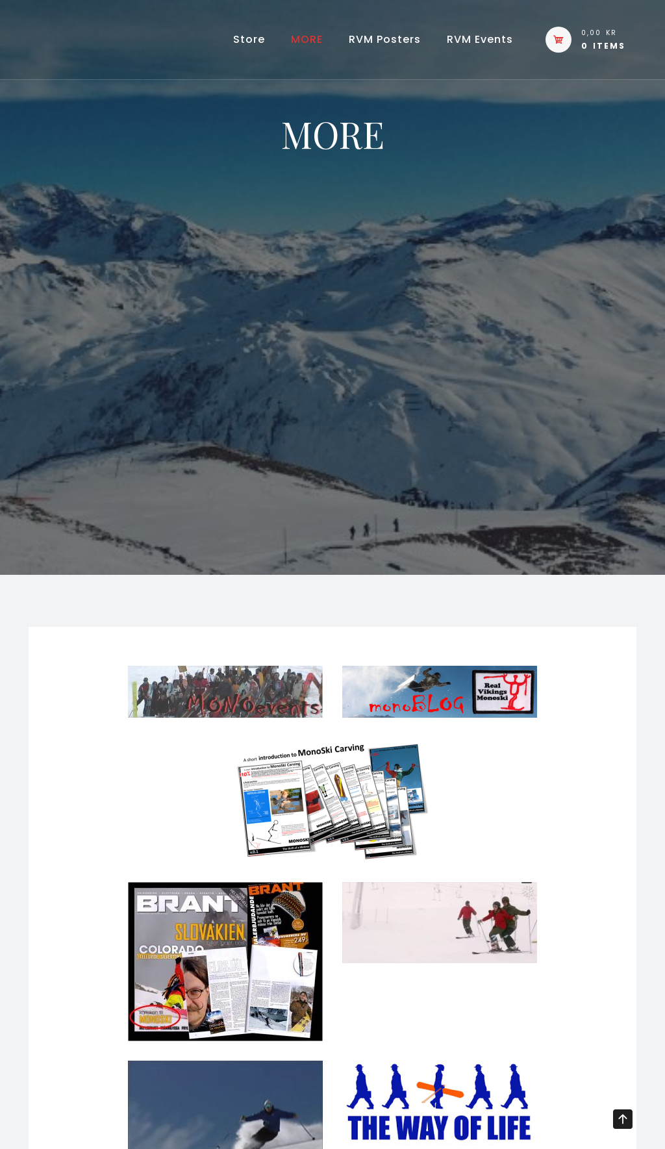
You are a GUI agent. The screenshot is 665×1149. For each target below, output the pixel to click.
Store (249, 39)
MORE (307, 39)
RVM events (480, 39)
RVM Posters (385, 39)
